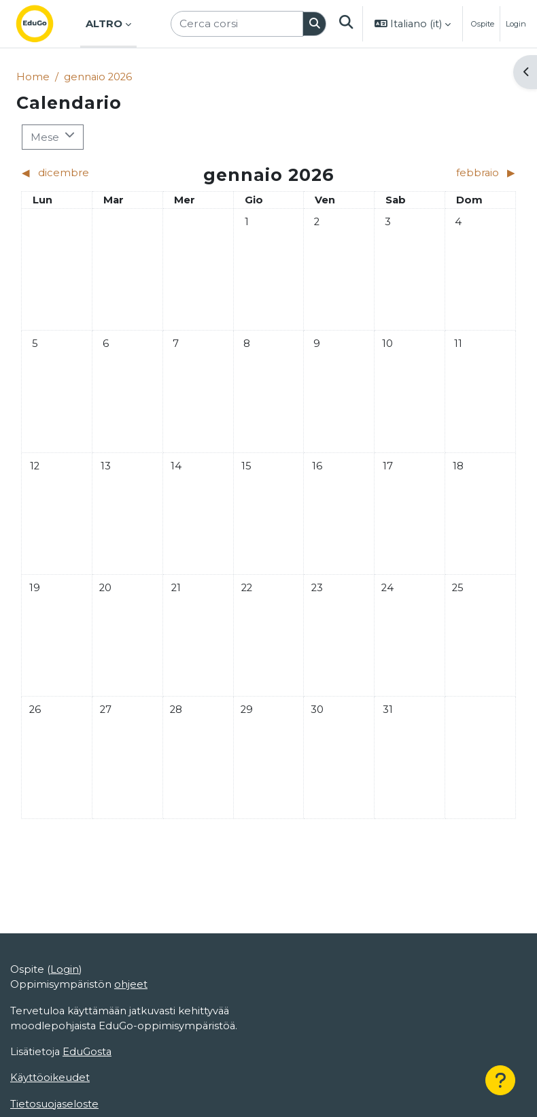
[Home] (45, 24)
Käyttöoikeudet (50, 1077)
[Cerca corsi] (237, 23)
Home (33, 77)
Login (516, 24)
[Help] (500, 1080)
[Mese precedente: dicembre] (83, 173)
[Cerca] (314, 24)
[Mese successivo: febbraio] (454, 173)
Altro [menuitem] (104, 24)
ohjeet (131, 984)
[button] (345, 24)
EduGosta (87, 1052)
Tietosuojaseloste (54, 1104)
